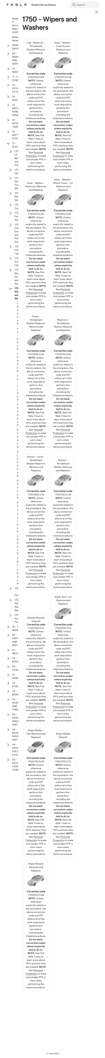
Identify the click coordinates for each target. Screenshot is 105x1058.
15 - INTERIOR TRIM (17, 123)
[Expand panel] (96, 12)
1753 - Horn (17, 591)
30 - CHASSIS (17, 668)
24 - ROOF (15, 660)
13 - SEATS (16, 98)
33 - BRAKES (17, 693)
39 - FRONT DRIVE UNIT (16, 719)
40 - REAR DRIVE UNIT (15, 734)
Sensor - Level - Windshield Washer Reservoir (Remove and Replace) (35, 504)
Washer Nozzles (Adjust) (36, 652)
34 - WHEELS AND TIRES (17, 704)
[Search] (85, 5)
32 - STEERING (18, 684)
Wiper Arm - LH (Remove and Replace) (63, 641)
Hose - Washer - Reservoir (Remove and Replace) (35, 228)
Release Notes (16, 39)
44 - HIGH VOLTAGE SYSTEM (17, 749)
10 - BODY (15, 70)
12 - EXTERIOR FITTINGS (18, 88)
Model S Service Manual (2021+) (16, 25)
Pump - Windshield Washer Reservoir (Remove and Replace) (35, 364)
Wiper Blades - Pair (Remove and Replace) (35, 775)
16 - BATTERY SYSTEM (17, 135)
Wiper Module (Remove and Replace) (35, 908)
